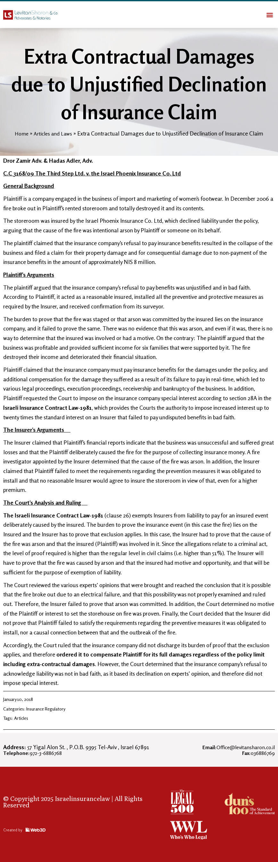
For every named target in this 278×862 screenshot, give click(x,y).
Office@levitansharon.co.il (235, 746)
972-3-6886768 (35, 752)
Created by (15, 829)
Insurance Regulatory (45, 708)
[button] (269, 14)
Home (20, 133)
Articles (21, 718)
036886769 (256, 752)
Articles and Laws (53, 133)
